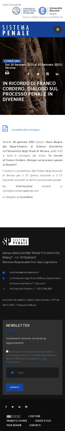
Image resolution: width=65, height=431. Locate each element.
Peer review (14, 425)
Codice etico (43, 420)
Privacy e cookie (17, 420)
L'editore (34, 416)
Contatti (35, 425)
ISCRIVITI (14, 387)
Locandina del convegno (21, 129)
